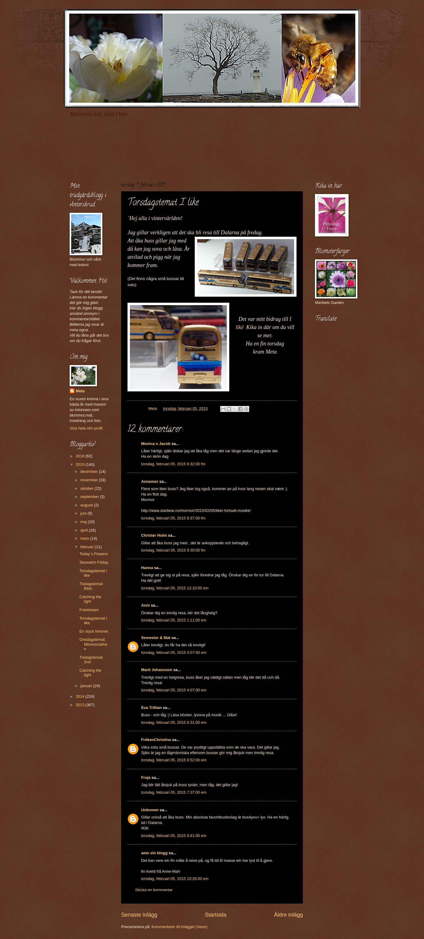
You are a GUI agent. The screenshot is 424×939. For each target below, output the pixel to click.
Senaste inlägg (139, 915)
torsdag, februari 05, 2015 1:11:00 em (173, 620)
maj (84, 521)
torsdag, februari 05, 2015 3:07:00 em (173, 652)
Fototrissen (89, 610)
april (84, 530)
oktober (87, 488)
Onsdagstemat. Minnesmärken (93, 644)
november (89, 480)
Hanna (147, 567)
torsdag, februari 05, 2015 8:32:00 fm (173, 464)
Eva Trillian (151, 707)
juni (84, 513)
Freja (146, 777)
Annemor (149, 481)
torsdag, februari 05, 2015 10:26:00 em (175, 878)
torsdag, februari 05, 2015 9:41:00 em (173, 835)
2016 (80, 456)
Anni (145, 605)
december (89, 471)
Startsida (215, 915)
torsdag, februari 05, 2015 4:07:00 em (173, 690)
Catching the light (90, 599)
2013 (80, 705)
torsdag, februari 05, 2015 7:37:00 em (173, 792)
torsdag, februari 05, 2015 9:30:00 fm (173, 550)
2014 (80, 696)
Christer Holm (154, 535)
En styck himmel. (94, 631)
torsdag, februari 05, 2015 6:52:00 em (173, 760)
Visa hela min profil (86, 428)
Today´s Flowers (93, 554)
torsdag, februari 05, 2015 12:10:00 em (175, 588)
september (90, 496)
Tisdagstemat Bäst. (91, 586)
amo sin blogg (154, 853)
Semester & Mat (156, 637)
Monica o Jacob (156, 443)
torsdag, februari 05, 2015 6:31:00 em (173, 722)
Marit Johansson (156, 669)
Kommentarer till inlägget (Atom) (179, 926)
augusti (87, 505)
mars (85, 538)
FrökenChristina (156, 739)
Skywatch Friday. (94, 562)
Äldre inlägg (288, 915)
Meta (80, 391)
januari (86, 686)
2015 (80, 464)
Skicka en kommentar (154, 890)
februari (87, 547)
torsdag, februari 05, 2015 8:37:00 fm (173, 518)
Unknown (150, 810)
